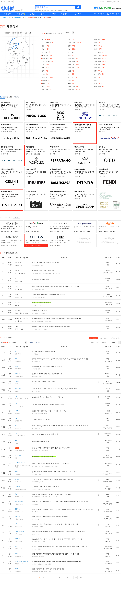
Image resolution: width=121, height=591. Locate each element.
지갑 (37, 361)
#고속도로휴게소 (63, 10)
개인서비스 (65, 14)
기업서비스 (77, 14)
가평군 (71, 40)
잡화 (43, 497)
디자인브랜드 (54, 466)
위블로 (40, 321)
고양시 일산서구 (74, 43)
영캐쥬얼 (38, 265)
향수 (50, 497)
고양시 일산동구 (48, 43)
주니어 (40, 376)
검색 (78, 7)
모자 (33, 369)
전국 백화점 (53, 109)
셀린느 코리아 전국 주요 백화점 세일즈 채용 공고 (11, 173)
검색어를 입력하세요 (41, 7)
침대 (33, 297)
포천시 (71, 83)
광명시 (45, 46)
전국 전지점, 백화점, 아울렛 (57, 176)
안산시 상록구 (99, 65)
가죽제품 (43, 541)
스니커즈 (37, 511)
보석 (33, 534)
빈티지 (42, 466)
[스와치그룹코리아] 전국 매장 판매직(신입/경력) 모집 (109, 128)
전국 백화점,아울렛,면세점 (8, 131)
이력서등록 (100, 14)
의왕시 (97, 77)
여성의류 (40, 329)
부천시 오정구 (99, 52)
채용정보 (7, 14)
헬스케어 (39, 273)
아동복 (34, 376)
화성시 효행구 (99, 86)
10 (76, 577)
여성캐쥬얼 (35, 354)
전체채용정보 (93, 338)
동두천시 (46, 52)
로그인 (102, 2)
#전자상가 (56, 10)
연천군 (45, 74)
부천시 (72, 55)
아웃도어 (34, 391)
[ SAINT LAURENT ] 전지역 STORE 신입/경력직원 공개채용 (11, 128)
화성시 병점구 (47, 90)
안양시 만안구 (99, 68)
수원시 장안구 (73, 61)
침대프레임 (37, 297)
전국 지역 (52, 198)
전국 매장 (77, 198)
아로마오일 (43, 489)
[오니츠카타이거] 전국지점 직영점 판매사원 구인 (36, 195)
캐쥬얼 (34, 265)
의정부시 (46, 80)
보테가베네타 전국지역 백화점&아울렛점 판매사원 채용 (36, 128)
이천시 (71, 80)
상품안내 (16, 97)
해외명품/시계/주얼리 (37, 526)
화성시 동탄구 (74, 90)
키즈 (37, 376)
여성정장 (45, 329)
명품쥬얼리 (35, 541)
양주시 (45, 71)
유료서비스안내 (116, 2)
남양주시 (98, 49)
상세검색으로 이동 (34, 342)
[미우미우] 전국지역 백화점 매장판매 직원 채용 (36, 173)
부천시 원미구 (47, 55)
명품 (33, 289)
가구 (43, 273)
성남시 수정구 (47, 58)
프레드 (36, 321)
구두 (45, 571)
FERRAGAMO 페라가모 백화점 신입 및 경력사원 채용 (60, 150)
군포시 (45, 49)
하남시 (98, 83)
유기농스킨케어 (36, 489)
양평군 (71, 71)
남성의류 (34, 497)
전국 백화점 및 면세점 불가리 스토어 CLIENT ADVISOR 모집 (11, 195)
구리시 (98, 46)
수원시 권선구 (100, 58)
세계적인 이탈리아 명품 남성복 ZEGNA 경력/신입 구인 (59, 128)
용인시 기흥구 (99, 74)
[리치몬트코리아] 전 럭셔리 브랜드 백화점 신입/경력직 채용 (11, 150)
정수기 (58, 273)
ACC (40, 361)
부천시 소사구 (73, 52)
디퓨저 (48, 489)
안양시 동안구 (74, 68)
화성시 (46, 86)
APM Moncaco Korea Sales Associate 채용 (82, 128)
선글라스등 (54, 497)
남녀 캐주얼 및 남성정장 (38, 313)
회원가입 (109, 2)
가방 (38, 369)
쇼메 (33, 321)
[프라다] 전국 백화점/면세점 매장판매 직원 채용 (84, 173)
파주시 (97, 80)
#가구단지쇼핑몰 (48, 10)
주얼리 (36, 289)
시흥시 (45, 65)
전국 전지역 (102, 131)
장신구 (41, 482)
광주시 (71, 46)
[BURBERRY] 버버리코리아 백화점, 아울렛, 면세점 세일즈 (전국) (85, 106)
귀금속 (37, 482)
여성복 (46, 313)
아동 (45, 466)
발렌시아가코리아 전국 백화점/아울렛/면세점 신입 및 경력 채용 (60, 173)
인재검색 (33, 14)
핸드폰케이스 (35, 413)
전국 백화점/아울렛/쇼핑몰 (33, 154)
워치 (39, 541)
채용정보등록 (114, 14)
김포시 (72, 49)
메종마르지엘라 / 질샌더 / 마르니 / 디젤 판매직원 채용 (109, 150)
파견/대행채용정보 (115, 338)
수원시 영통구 (48, 61)
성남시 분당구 (100, 55)
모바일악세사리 (43, 413)
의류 (42, 265)
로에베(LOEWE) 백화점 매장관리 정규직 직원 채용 (60, 106)
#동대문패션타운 (39, 10)
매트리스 (43, 297)
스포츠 (34, 384)
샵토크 (43, 14)
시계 (50, 321)
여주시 (98, 71)
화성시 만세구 (73, 86)
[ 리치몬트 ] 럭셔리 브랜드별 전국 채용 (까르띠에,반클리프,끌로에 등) (109, 106)
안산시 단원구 (73, 65)
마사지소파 (47, 273)
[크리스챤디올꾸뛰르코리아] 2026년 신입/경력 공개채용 (60, 195)
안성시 (45, 68)
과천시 (97, 43)
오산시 (71, 74)
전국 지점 (3, 109)
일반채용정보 (103, 338)
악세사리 (46, 497)
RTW (50, 571)
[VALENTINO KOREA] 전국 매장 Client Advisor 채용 (84, 150)
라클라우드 (53, 273)
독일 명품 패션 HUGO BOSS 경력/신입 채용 (36, 106)
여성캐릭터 (35, 329)
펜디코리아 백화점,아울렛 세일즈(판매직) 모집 (108, 173)
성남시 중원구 (73, 58)
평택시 (45, 83)
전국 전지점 (29, 131)
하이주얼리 (41, 289)
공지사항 (10, 1)
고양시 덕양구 (99, 40)
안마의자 (34, 273)
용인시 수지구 (48, 77)
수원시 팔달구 (100, 61)
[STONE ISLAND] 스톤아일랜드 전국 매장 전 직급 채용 (85, 195)
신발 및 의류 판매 (36, 305)
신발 (47, 571)
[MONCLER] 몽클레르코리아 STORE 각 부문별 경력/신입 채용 (35, 150)
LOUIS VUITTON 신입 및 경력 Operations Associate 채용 (9, 106)
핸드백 (34, 361)
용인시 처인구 (73, 77)
